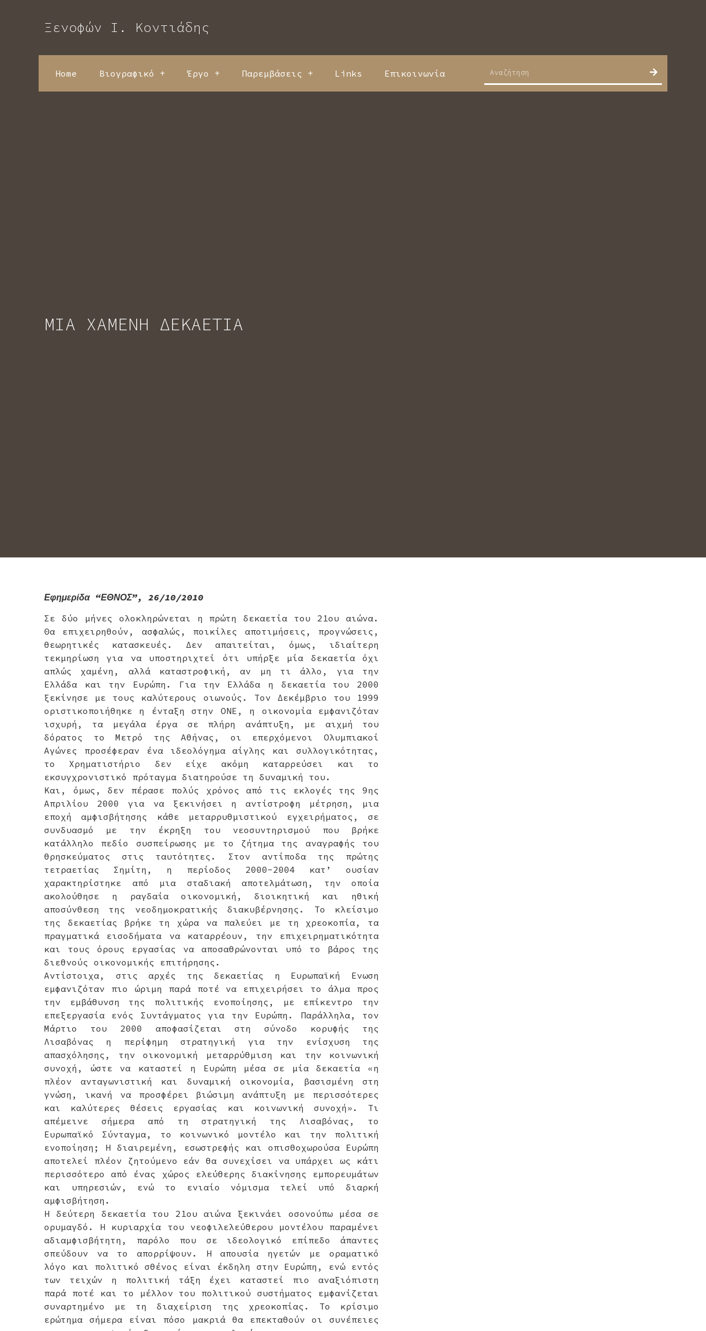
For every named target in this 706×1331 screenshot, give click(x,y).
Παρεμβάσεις (277, 73)
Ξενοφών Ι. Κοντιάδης (127, 27)
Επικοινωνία (414, 73)
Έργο (203, 73)
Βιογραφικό (132, 73)
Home (66, 73)
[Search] (653, 72)
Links (348, 73)
